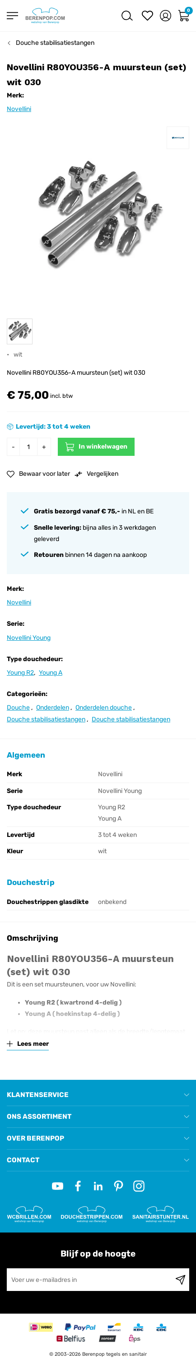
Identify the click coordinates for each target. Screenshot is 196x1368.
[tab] (98, 1095)
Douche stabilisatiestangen (55, 43)
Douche (18, 707)
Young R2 (20, 673)
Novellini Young (29, 638)
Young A (50, 673)
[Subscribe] (180, 1279)
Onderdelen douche (103, 707)
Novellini (19, 109)
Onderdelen (52, 707)
